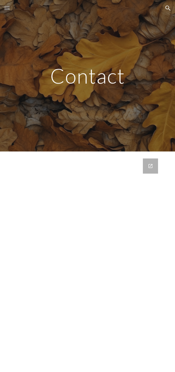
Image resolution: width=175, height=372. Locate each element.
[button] (7, 8)
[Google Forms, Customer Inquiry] (87, 261)
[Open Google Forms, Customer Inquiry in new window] (150, 166)
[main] (87, 76)
